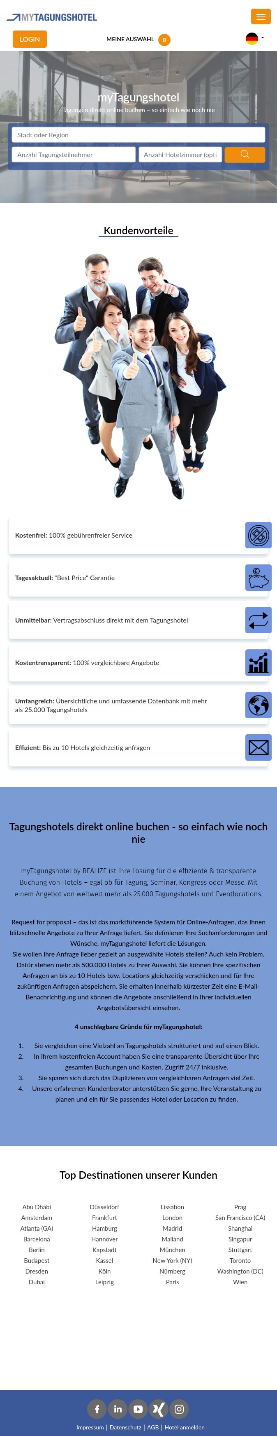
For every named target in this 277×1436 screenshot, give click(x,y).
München (172, 1249)
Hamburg (104, 1228)
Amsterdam (37, 1217)
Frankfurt (104, 1217)
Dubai (37, 1282)
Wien (240, 1282)
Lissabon (172, 1206)
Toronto (240, 1260)
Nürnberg (172, 1271)
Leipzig (104, 1282)
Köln (105, 1271)
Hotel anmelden (185, 1427)
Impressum (90, 1427)
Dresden (36, 1271)
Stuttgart (240, 1249)
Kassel (104, 1260)
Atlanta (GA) (36, 1228)
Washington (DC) (240, 1271)
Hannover (104, 1239)
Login (30, 39)
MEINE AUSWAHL (130, 38)
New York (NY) (172, 1260)
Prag (240, 1206)
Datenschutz (125, 1427)
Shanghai (240, 1228)
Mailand (172, 1239)
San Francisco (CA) (240, 1217)
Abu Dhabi (36, 1206)
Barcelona (36, 1239)
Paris (172, 1282)
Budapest (36, 1260)
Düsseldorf (105, 1206)
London (172, 1217)
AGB (153, 1427)
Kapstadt (104, 1249)
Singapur (240, 1239)
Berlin (36, 1249)
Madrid (172, 1228)
